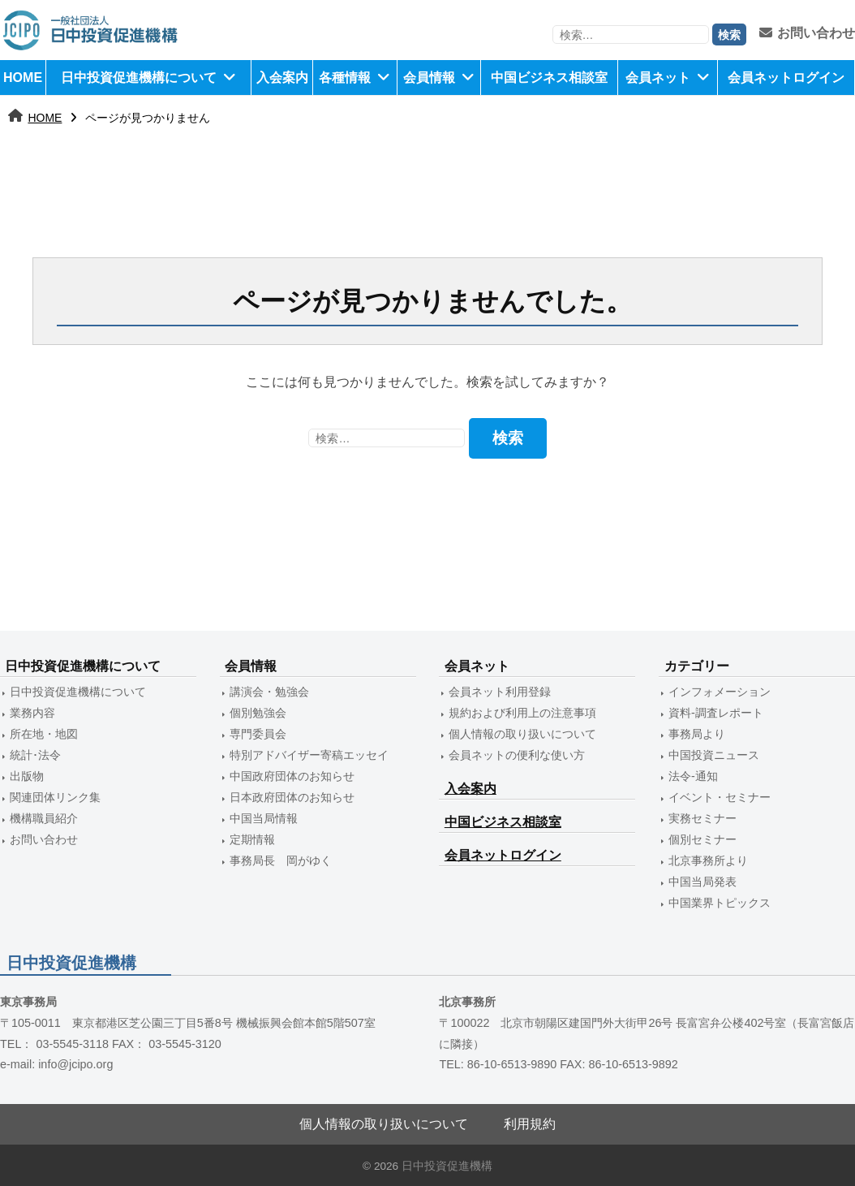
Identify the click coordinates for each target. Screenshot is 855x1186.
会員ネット (657, 77)
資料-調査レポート (715, 712)
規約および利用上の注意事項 (522, 712)
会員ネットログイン (786, 77)
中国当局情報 (264, 818)
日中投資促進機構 (447, 1166)
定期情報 (252, 839)
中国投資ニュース (713, 754)
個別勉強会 (258, 712)
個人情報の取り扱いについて (522, 733)
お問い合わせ (807, 33)
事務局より (696, 733)
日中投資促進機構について (139, 77)
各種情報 (345, 77)
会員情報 (429, 77)
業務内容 (32, 712)
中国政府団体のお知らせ (292, 776)
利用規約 (530, 1124)
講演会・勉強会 (269, 691)
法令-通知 (693, 776)
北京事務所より (708, 860)
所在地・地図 (44, 733)
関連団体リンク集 (55, 797)
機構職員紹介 (44, 818)
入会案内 (282, 77)
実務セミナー (702, 818)
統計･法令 (35, 754)
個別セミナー (702, 839)
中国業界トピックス (719, 902)
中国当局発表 (702, 881)
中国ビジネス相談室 (549, 77)
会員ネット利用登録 (500, 691)
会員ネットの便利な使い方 (517, 754)
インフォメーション (719, 691)
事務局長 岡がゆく (281, 860)
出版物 (27, 776)
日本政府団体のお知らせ (292, 797)
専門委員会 (258, 733)
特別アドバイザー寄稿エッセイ (309, 754)
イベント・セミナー (719, 797)
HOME (22, 77)
